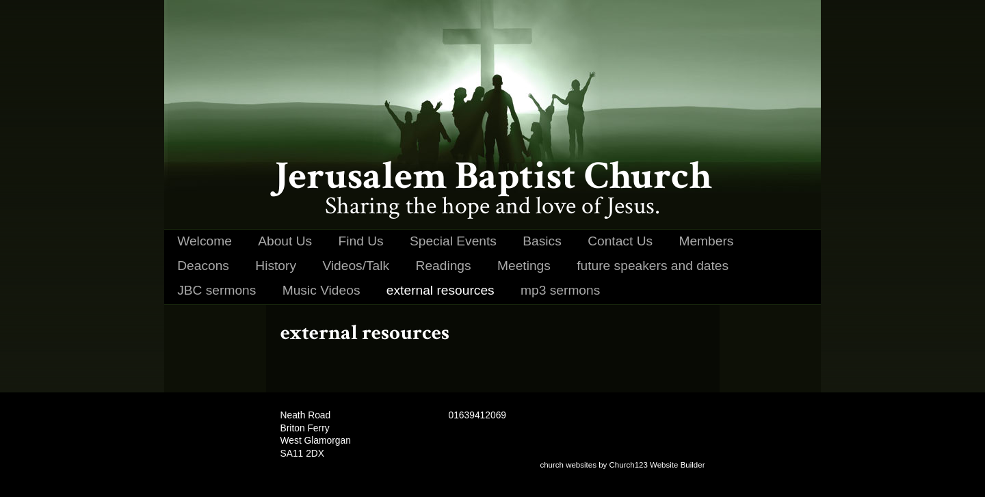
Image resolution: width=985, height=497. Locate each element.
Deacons (203, 265)
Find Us (361, 241)
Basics (542, 241)
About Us (285, 241)
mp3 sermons (560, 290)
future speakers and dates (652, 265)
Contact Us (620, 241)
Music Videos (321, 290)
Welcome (204, 241)
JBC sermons (216, 290)
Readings (443, 265)
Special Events (453, 241)
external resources (440, 290)
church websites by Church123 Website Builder (622, 465)
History (275, 265)
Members (706, 241)
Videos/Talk (355, 265)
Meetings (524, 265)
